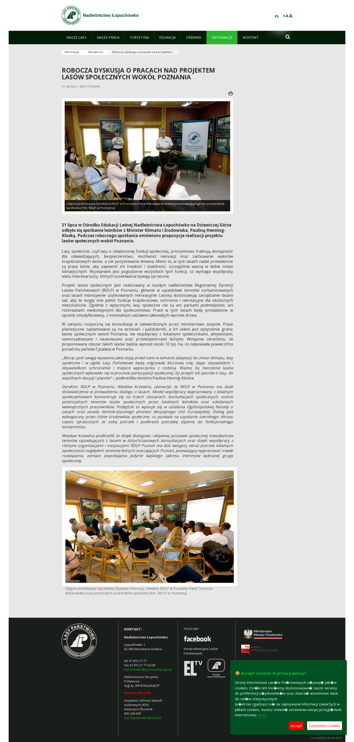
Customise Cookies (324, 725)
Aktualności (95, 52)
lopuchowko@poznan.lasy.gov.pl (148, 669)
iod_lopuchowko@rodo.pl (142, 718)
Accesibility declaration (326, 738)
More (262, 714)
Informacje (71, 52)
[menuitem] (76, 37)
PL (277, 16)
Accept (296, 725)
